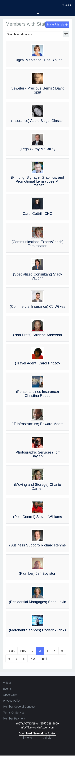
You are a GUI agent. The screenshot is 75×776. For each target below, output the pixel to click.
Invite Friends (57, 24)
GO (66, 34)
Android (46, 737)
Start (12, 650)
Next (33, 658)
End (44, 658)
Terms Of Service (13, 712)
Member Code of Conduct (19, 706)
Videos (7, 682)
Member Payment (14, 718)
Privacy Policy (11, 700)
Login (66, 5)
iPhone (27, 737)
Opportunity (10, 694)
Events (7, 688)
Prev (23, 650)
